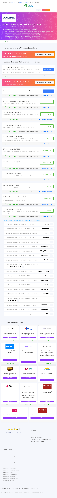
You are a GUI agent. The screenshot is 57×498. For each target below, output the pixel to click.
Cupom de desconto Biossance (10, 474)
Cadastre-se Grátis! (45, 76)
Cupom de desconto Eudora (9, 452)
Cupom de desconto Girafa (9, 472)
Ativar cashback (48, 69)
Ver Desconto (9, 337)
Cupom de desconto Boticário (9, 458)
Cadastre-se (46, 10)
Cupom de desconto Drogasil (9, 462)
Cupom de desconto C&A (8, 466)
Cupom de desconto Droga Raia (10, 456)
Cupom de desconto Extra (9, 476)
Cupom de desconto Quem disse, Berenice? (13, 464)
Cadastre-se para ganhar (44, 54)
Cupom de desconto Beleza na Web (11, 470)
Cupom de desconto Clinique (9, 468)
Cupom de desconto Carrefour (10, 454)
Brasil (7, 41)
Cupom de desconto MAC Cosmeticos (11, 460)
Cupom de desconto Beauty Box (10, 478)
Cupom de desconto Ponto (9, 480)
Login (38, 10)
